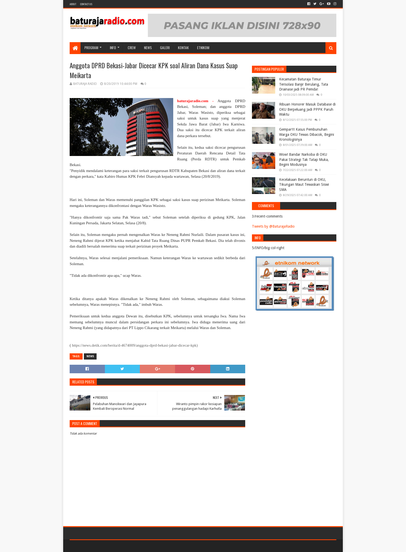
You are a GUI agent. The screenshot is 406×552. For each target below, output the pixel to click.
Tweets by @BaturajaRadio (273, 226)
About (73, 4)
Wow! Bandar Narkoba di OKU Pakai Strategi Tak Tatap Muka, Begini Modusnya (304, 159)
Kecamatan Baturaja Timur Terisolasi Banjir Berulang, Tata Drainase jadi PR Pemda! (303, 84)
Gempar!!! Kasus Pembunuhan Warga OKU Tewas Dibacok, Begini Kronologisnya (306, 134)
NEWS (148, 47)
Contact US (86, 4)
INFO (113, 47)
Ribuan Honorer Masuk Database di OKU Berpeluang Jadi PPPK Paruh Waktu (307, 109)
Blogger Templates (128, 546)
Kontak (183, 47)
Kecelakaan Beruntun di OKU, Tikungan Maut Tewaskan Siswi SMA (304, 184)
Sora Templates (98, 546)
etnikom (203, 47)
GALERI (165, 47)
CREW (132, 47)
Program (91, 47)
